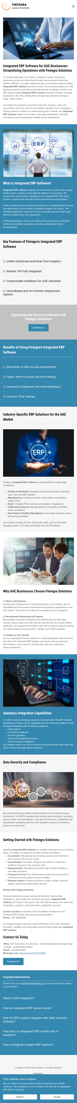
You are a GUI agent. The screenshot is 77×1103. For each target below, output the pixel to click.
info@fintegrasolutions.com (33, 983)
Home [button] (38, 1083)
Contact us (38, 328)
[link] (16, 6)
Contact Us (13, 961)
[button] (73, 6)
